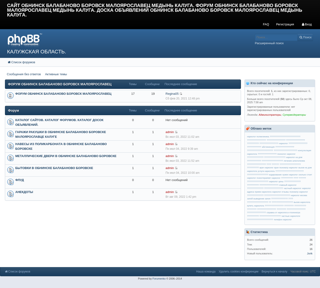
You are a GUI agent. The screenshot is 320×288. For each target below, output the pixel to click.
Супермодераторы (294, 114)
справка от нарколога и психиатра (283, 212)
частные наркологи (290, 216)
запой (250, 198)
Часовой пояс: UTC (303, 271)
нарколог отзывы (280, 192)
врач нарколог (266, 167)
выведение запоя (261, 198)
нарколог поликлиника (258, 136)
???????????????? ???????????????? (286, 140)
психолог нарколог (286, 154)
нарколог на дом (294, 157)
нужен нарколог (290, 175)
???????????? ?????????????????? (265, 161)
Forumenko (159, 278)
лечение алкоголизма (294, 161)
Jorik (309, 253)
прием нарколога (263, 192)
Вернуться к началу (274, 271)
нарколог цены (276, 181)
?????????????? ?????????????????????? (268, 195)
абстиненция (268, 147)
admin (170, 132)
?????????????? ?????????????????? (266, 157)
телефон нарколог (283, 219)
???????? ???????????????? (261, 209)
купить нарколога (255, 206)
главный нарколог (288, 185)
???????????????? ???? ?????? (263, 164)
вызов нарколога (302, 202)
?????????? (300, 206)
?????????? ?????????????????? (264, 216)
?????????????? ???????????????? (265, 188)
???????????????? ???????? (279, 206)
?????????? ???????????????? (262, 143)
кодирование (275, 175)
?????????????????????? (260, 219)
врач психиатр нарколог (286, 167)
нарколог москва (299, 195)
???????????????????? (285, 150)
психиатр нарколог (299, 192)
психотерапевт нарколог (268, 178)
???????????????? (267, 154)
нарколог (283, 143)
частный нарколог (292, 188)
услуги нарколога (266, 171)
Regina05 (172, 93)
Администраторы (270, 114)
